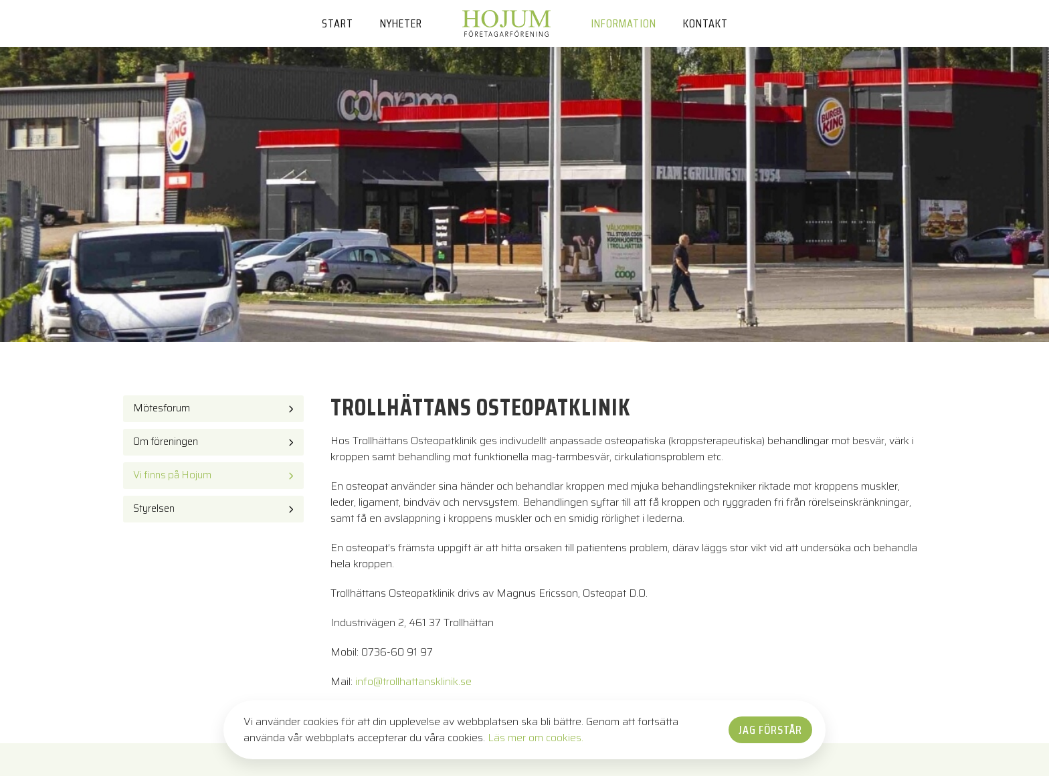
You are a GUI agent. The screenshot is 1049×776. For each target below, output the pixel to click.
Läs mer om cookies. (535, 737)
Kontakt (705, 23)
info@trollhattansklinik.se (413, 681)
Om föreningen (165, 441)
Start (337, 23)
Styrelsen (154, 508)
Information (623, 23)
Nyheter (401, 23)
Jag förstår (770, 729)
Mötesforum (161, 408)
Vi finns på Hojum (172, 475)
